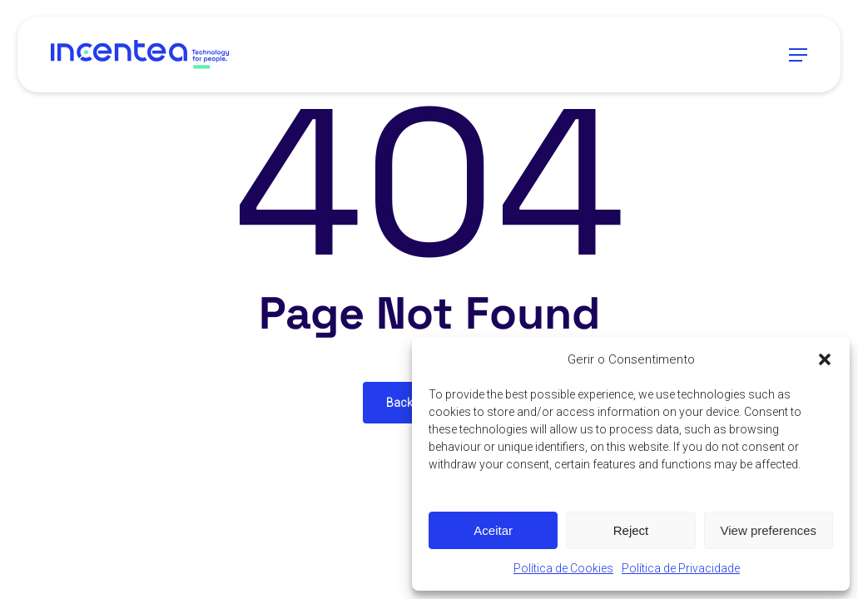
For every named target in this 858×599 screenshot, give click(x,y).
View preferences (769, 530)
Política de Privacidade (681, 568)
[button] (824, 359)
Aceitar (493, 530)
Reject (631, 530)
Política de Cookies (563, 568)
